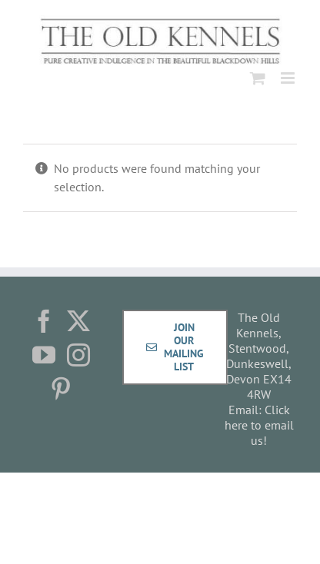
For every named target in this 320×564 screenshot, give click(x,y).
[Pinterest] (60, 388)
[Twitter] (78, 321)
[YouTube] (43, 355)
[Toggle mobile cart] (257, 78)
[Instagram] (78, 355)
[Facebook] (43, 321)
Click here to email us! (259, 425)
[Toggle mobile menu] (289, 78)
